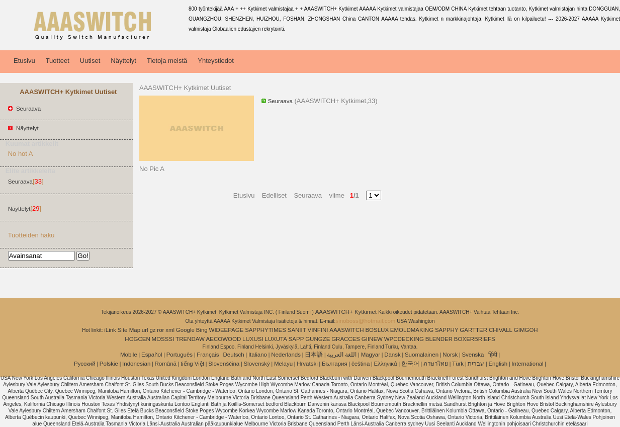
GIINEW (372, 339)
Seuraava (28, 109)
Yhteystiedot (216, 60)
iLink (110, 330)
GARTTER (473, 330)
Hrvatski (307, 364)
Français (208, 355)
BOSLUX (377, 330)
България (334, 364)
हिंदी (492, 355)
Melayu (283, 364)
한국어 (410, 364)
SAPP (296, 339)
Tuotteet (57, 60)
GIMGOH (526, 330)
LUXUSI (252, 339)
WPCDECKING (404, 339)
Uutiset (90, 60)
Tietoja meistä (167, 60)
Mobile (128, 355)
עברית (476, 364)
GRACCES (345, 339)
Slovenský (256, 364)
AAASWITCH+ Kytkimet (347, 312)
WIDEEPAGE (226, 330)
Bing (202, 330)
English (497, 364)
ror (160, 330)
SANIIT (297, 330)
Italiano (257, 355)
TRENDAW (190, 339)
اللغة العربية (342, 355)
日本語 (314, 355)
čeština (360, 364)
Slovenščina (223, 364)
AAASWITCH (346, 330)
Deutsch (233, 355)
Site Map (129, 330)
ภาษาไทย (435, 364)
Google (185, 330)
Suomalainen (421, 355)
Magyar (370, 355)
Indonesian (136, 364)
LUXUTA (275, 339)
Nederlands (286, 355)
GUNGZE (317, 339)
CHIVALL (500, 330)
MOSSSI (163, 339)
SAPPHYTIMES (265, 330)
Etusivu (24, 60)
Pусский (85, 364)
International (527, 364)
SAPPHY (447, 330)
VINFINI (318, 330)
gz (152, 330)
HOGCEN (137, 339)
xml (169, 330)
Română (165, 364)
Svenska (473, 355)
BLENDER (439, 339)
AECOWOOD (223, 339)
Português (179, 355)
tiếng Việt (192, 364)
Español (151, 355)
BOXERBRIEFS (474, 339)
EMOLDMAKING (411, 330)
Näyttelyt (123, 60)
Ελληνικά (385, 364)
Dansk (392, 355)
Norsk (450, 355)
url (145, 330)
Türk (458, 364)
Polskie (109, 364)
